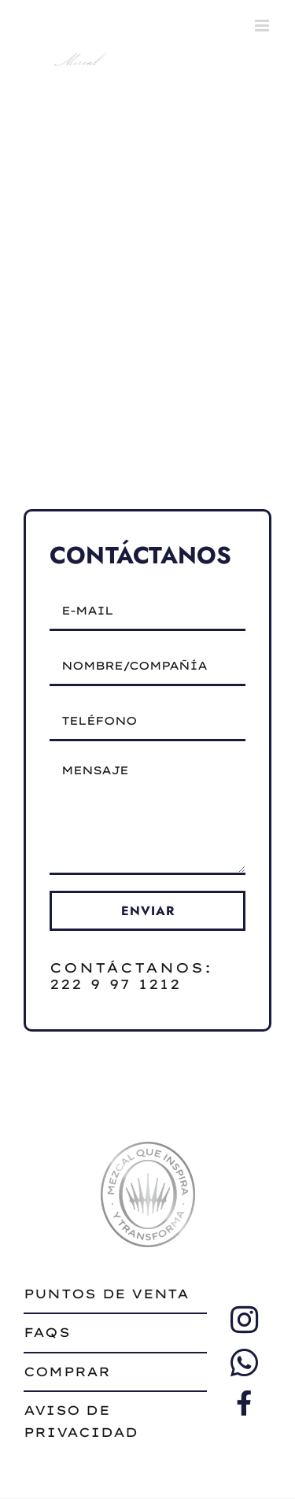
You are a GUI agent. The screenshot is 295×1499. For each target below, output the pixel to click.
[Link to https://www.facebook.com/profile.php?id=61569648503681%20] (244, 1403)
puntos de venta (107, 1293)
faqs (47, 1332)
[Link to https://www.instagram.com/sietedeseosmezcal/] (244, 1319)
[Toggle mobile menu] (263, 25)
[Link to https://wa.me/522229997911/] (244, 1363)
